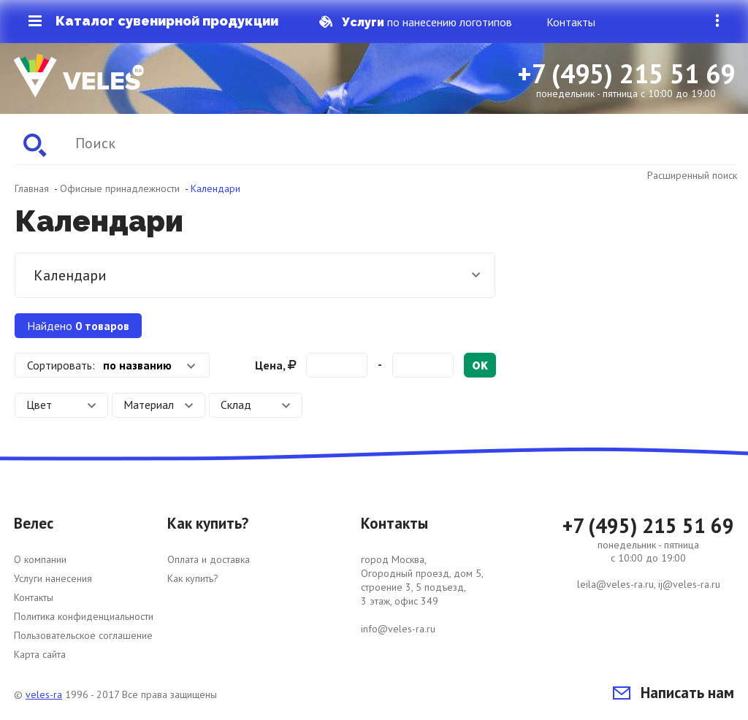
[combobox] (112, 365)
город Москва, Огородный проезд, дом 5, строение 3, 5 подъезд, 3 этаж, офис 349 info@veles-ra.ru (422, 594)
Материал (158, 404)
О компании (40, 559)
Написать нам (673, 692)
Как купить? (192, 578)
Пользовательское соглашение (83, 635)
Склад (256, 404)
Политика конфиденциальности (83, 616)
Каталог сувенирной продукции (153, 21)
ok (480, 366)
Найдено (78, 325)
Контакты (570, 21)
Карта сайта (40, 654)
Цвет (61, 404)
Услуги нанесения (53, 578)
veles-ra (44, 694)
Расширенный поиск (692, 175)
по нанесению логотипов (415, 22)
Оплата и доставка (208, 559)
